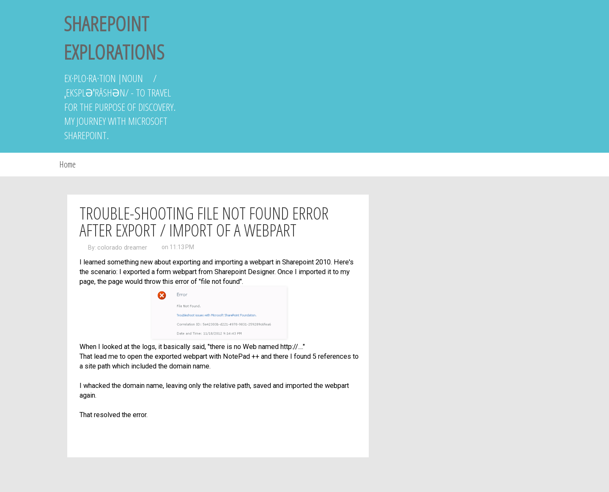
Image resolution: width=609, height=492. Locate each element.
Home (67, 164)
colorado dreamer (122, 247)
